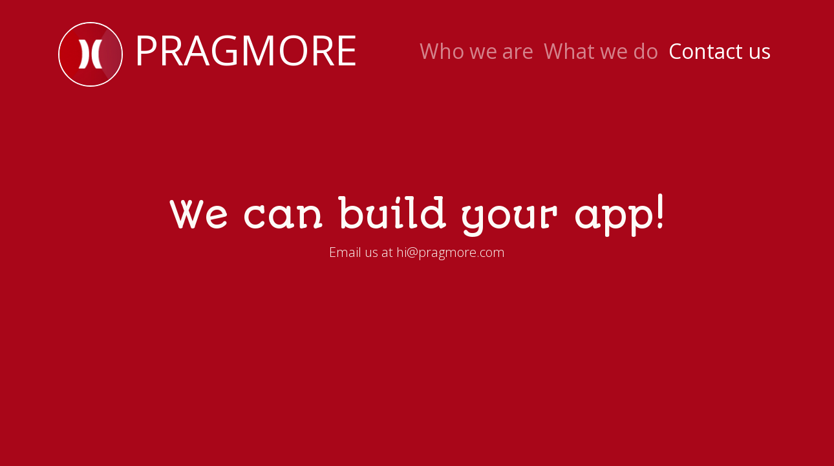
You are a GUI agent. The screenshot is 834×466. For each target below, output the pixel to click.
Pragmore (208, 54)
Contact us (719, 51)
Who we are (476, 51)
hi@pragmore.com (450, 252)
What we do (601, 51)
